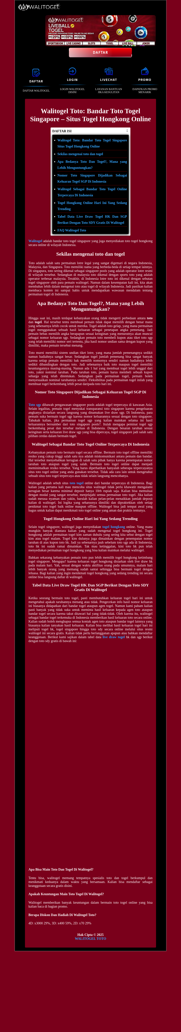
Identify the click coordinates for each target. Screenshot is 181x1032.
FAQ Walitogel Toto (71, 230)
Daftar (100, 52)
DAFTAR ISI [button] (90, 131)
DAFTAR (36, 81)
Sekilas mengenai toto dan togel (80, 154)
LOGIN (72, 79)
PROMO (144, 79)
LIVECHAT (108, 79)
